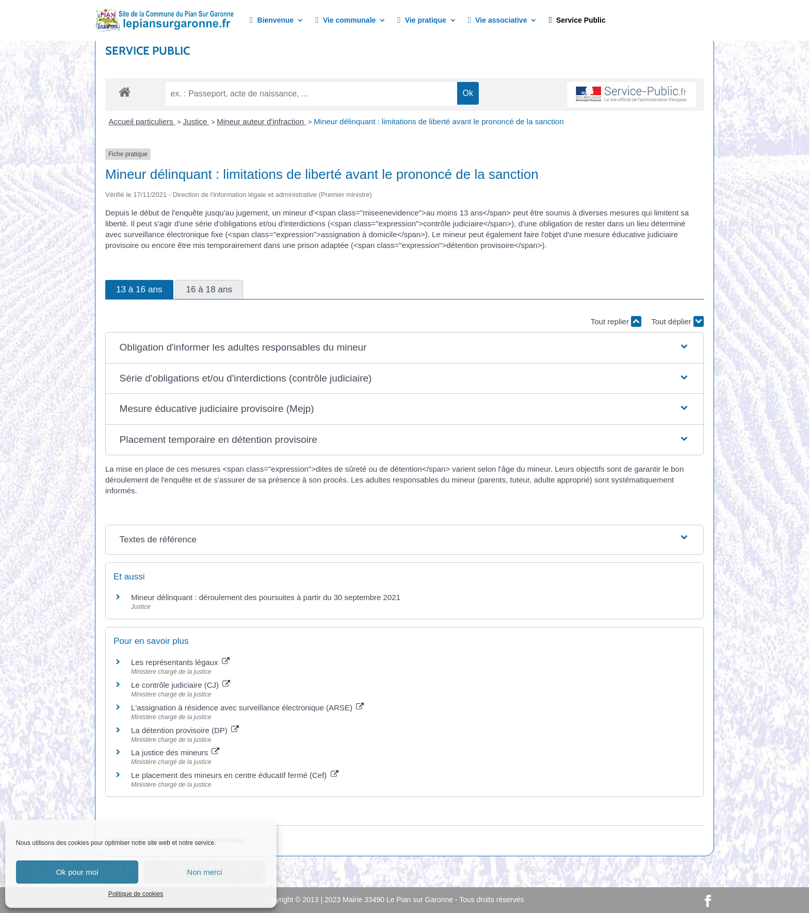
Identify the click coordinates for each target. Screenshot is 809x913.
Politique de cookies (136, 894)
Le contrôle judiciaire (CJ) (180, 684)
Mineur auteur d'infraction (261, 121)
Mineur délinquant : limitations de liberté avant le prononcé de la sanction (438, 121)
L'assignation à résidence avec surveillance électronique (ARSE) (247, 707)
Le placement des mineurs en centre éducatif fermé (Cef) (234, 775)
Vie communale (345, 20)
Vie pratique (421, 20)
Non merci (204, 872)
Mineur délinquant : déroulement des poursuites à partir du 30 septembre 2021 (265, 597)
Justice (196, 121)
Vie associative (497, 20)
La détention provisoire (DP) (185, 730)
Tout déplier (677, 321)
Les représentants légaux (180, 662)
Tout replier (616, 321)
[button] (405, 348)
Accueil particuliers (142, 121)
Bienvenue (272, 20)
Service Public (576, 20)
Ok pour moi (77, 872)
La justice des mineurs (175, 752)
